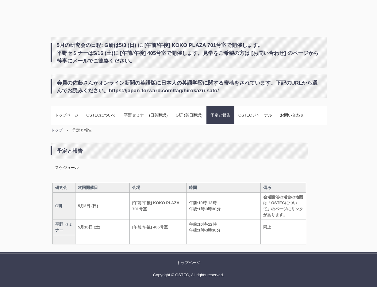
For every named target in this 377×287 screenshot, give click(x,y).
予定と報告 (220, 115)
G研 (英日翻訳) (189, 115)
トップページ (67, 115)
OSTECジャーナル (255, 115)
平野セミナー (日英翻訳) (145, 115)
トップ (57, 130)
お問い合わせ (292, 115)
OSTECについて (101, 115)
